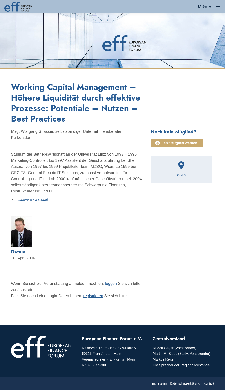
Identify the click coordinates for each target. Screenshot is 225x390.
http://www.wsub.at (31, 199)
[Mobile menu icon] (218, 6)
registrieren (93, 296)
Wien (181, 175)
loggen (111, 283)
